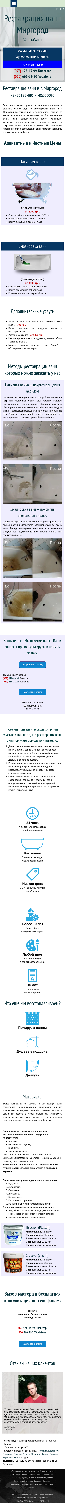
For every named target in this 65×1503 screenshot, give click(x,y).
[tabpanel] (32, 9)
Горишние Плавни (12, 1454)
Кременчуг (53, 1451)
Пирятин (54, 1454)
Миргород (36, 1454)
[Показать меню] (14, 3)
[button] (25, 70)
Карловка (8, 1457)
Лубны (26, 1454)
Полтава (42, 1451)
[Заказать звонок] (32, 692)
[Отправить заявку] (32, 664)
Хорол (17, 1457)
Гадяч (45, 1454)
